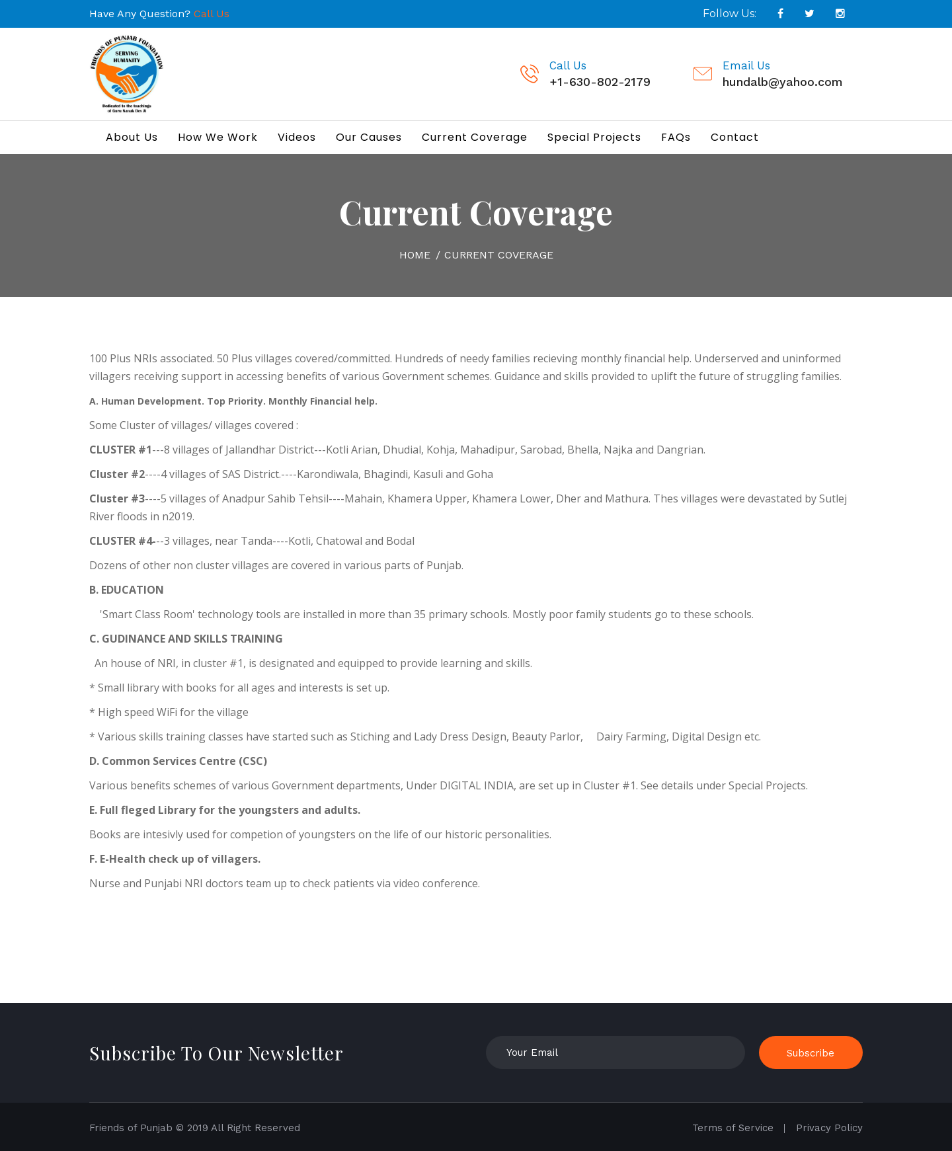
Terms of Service (733, 1128)
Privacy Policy (829, 1128)
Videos (297, 137)
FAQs (676, 137)
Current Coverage (475, 137)
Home (414, 255)
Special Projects (594, 137)
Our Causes (369, 137)
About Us (132, 137)
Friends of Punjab (131, 1128)
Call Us (211, 13)
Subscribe (810, 1053)
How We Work (218, 137)
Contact (735, 137)
